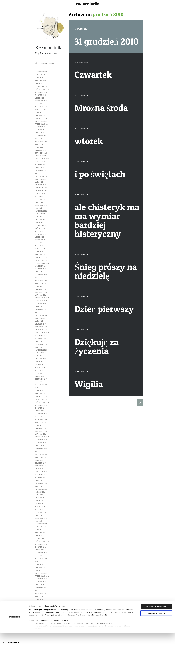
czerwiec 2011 (41, 587)
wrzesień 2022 (41, 196)
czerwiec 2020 (41, 275)
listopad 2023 (41, 156)
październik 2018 (42, 333)
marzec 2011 (40, 596)
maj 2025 (38, 104)
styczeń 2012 (40, 567)
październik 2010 (42, 611)
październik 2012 (42, 541)
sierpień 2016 (40, 408)
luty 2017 (39, 390)
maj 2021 (38, 243)
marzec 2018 (40, 353)
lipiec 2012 (39, 550)
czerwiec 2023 (41, 170)
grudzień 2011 (41, 570)
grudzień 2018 (41, 327)
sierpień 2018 (40, 338)
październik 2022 (42, 193)
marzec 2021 (40, 249)
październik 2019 (42, 298)
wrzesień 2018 (41, 335)
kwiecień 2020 (41, 280)
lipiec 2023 (39, 167)
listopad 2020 (41, 260)
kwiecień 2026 (41, 72)
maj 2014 (38, 486)
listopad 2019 (41, 295)
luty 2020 (39, 286)
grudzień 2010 (41, 605)
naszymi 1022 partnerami (45, 625)
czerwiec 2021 (41, 240)
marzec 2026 (40, 75)
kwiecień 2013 (41, 524)
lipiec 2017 (39, 376)
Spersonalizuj (156, 628)
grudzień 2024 (41, 118)
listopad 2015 (41, 434)
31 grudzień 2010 (107, 41)
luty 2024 (39, 147)
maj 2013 (38, 521)
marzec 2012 (40, 561)
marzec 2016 (40, 422)
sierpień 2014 (40, 477)
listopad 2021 (41, 225)
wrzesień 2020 (41, 266)
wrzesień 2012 (41, 544)
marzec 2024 (40, 144)
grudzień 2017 (41, 362)
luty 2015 (39, 460)
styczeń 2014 (40, 498)
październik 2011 (42, 576)
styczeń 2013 (40, 532)
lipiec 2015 (39, 446)
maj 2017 (38, 382)
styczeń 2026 (40, 80)
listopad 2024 (41, 121)
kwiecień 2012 (41, 559)
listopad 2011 (41, 573)
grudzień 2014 (41, 466)
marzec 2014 (40, 492)
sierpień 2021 (40, 234)
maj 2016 (38, 417)
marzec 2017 (40, 388)
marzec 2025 (40, 109)
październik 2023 (42, 159)
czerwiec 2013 (41, 518)
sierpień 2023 (40, 164)
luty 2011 (39, 599)
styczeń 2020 (40, 289)
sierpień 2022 (40, 199)
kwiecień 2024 (41, 141)
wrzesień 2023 (41, 162)
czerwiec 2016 (41, 414)
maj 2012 (38, 556)
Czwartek (93, 74)
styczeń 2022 (40, 220)
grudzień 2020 (41, 257)
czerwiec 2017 (41, 379)
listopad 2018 (41, 330)
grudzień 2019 (41, 292)
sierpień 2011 (40, 582)
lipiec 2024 (39, 133)
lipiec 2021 (39, 237)
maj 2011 (38, 590)
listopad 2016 (41, 399)
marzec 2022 (40, 214)
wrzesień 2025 (41, 92)
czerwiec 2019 (41, 309)
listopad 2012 (41, 538)
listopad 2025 (41, 86)
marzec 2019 (40, 318)
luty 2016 (39, 425)
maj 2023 (38, 173)
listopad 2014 (41, 469)
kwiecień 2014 (41, 489)
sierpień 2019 (40, 304)
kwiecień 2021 (41, 246)
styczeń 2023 (40, 185)
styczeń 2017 (40, 393)
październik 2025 (42, 89)
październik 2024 (42, 124)
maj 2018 (38, 347)
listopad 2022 (41, 191)
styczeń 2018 (40, 359)
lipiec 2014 (39, 480)
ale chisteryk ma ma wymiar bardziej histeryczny (107, 220)
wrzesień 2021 (41, 231)
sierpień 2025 (40, 95)
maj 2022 (38, 208)
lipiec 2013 (39, 515)
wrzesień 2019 (41, 301)
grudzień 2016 (41, 396)
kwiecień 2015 (41, 454)
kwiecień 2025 (41, 107)
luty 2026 (39, 78)
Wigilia (89, 383)
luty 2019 (39, 321)
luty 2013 (39, 530)
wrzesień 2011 (41, 579)
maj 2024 (38, 138)
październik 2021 (42, 228)
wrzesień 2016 (41, 405)
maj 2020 (38, 277)
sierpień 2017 (40, 373)
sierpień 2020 (40, 269)
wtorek (89, 140)
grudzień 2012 (41, 535)
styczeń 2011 (40, 602)
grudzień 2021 (41, 222)
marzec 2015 (40, 457)
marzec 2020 (40, 283)
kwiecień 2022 (41, 211)
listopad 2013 (41, 503)
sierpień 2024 (40, 130)
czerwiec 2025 (41, 101)
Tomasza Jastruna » (48, 53)
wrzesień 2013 (41, 509)
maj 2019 (38, 312)
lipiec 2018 (39, 341)
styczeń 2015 (40, 463)
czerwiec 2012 (41, 553)
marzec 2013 (40, 527)
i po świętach (100, 173)
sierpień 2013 (40, 512)
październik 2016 (42, 402)
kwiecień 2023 (41, 176)
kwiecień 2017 (41, 385)
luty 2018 (39, 356)
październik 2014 (42, 472)
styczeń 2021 (40, 254)
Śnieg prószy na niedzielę (106, 271)
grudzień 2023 (41, 153)
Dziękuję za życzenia (97, 346)
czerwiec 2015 (41, 448)
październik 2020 (42, 263)
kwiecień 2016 (41, 419)
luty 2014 (39, 495)
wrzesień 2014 (41, 474)
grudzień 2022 (41, 188)
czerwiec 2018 (41, 344)
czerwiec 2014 (41, 483)
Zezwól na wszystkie (156, 622)
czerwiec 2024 (41, 136)
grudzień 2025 (41, 83)
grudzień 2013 (41, 501)
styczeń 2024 (40, 150)
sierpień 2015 (40, 443)
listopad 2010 (41, 608)
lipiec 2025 (39, 98)
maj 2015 (38, 451)
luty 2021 (39, 251)
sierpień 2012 (40, 547)
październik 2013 (42, 506)
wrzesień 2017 (41, 370)
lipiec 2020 (39, 272)
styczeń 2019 (40, 324)
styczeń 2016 (40, 428)
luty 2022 (39, 217)
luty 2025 (39, 112)
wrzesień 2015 (41, 440)
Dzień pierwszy (104, 308)
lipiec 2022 (39, 202)
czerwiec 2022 (41, 205)
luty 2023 (39, 182)
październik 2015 (42, 437)
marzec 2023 (40, 179)
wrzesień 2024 (41, 127)
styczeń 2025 (40, 115)
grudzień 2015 (41, 431)
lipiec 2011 (39, 585)
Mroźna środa (101, 107)
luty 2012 (39, 564)
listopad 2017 (41, 364)
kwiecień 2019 (41, 315)
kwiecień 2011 (41, 593)
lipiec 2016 (39, 411)
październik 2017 (42, 367)
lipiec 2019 (39, 306)
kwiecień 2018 (41, 350)
